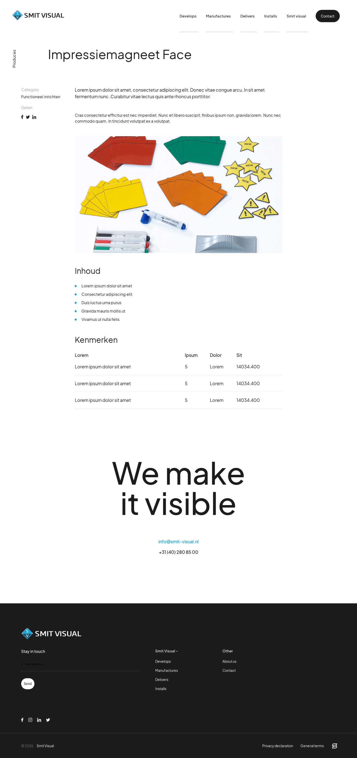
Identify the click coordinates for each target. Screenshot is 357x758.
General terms (312, 745)
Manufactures (225, 16)
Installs (274, 16)
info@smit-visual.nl (178, 541)
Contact (328, 16)
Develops (195, 16)
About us (229, 661)
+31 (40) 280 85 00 (178, 552)
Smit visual (298, 16)
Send (28, 683)
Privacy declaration (277, 745)
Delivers (253, 16)
